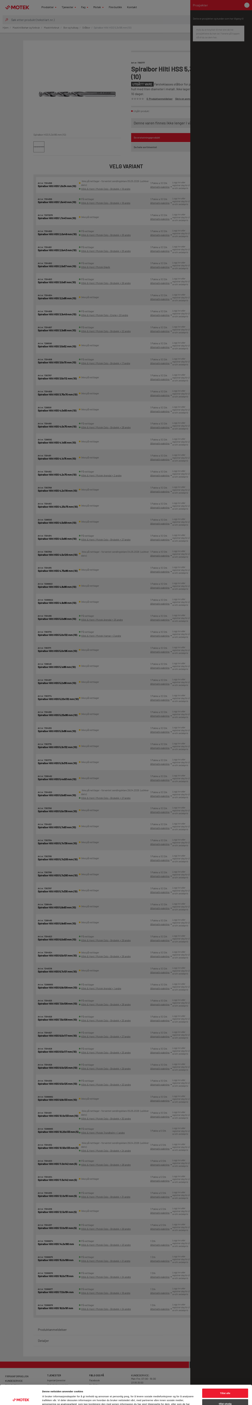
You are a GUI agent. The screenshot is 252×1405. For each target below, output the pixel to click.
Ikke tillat (225, 1394)
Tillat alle (225, 1373)
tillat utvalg (225, 1384)
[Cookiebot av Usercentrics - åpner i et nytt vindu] (21, 1398)
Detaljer (171, 1398)
